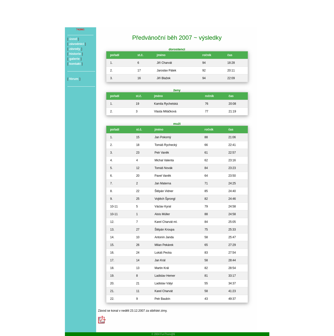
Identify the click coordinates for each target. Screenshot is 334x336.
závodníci (76, 44)
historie (75, 54)
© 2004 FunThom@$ (163, 334)
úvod (73, 39)
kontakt (75, 64)
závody (74, 49)
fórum (73, 79)
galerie (74, 59)
